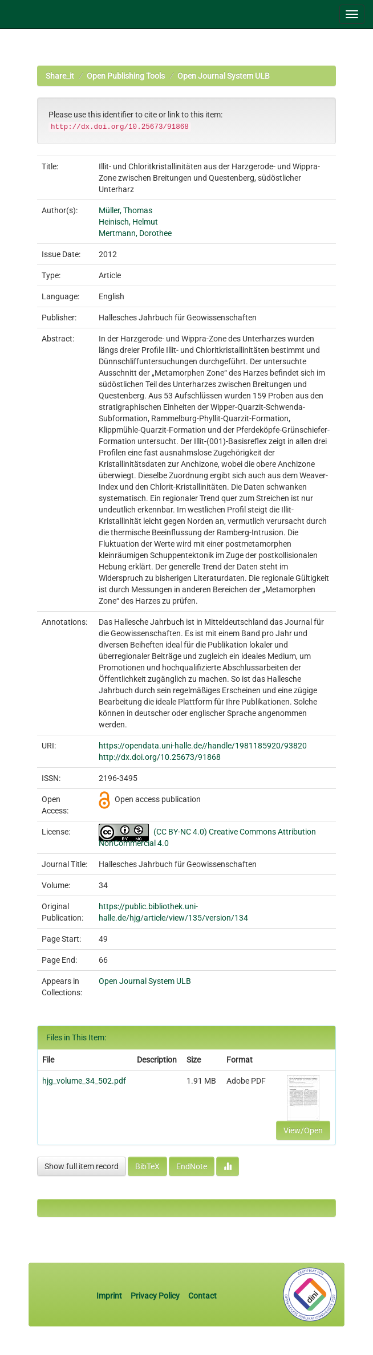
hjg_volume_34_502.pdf (84, 1080)
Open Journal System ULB (223, 75)
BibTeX (147, 1166)
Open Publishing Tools (126, 75)
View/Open (303, 1130)
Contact (202, 1295)
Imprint (110, 1295)
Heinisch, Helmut (128, 221)
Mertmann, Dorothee (135, 233)
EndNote (191, 1166)
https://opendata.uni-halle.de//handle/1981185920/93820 (203, 745)
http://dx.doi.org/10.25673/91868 (160, 757)
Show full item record (81, 1166)
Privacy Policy (155, 1295)
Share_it (60, 75)
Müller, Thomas (125, 210)
